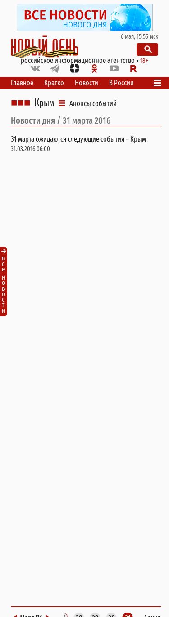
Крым (44, 103)
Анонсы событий (93, 103)
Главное (22, 83)
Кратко (54, 83)
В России (121, 83)
